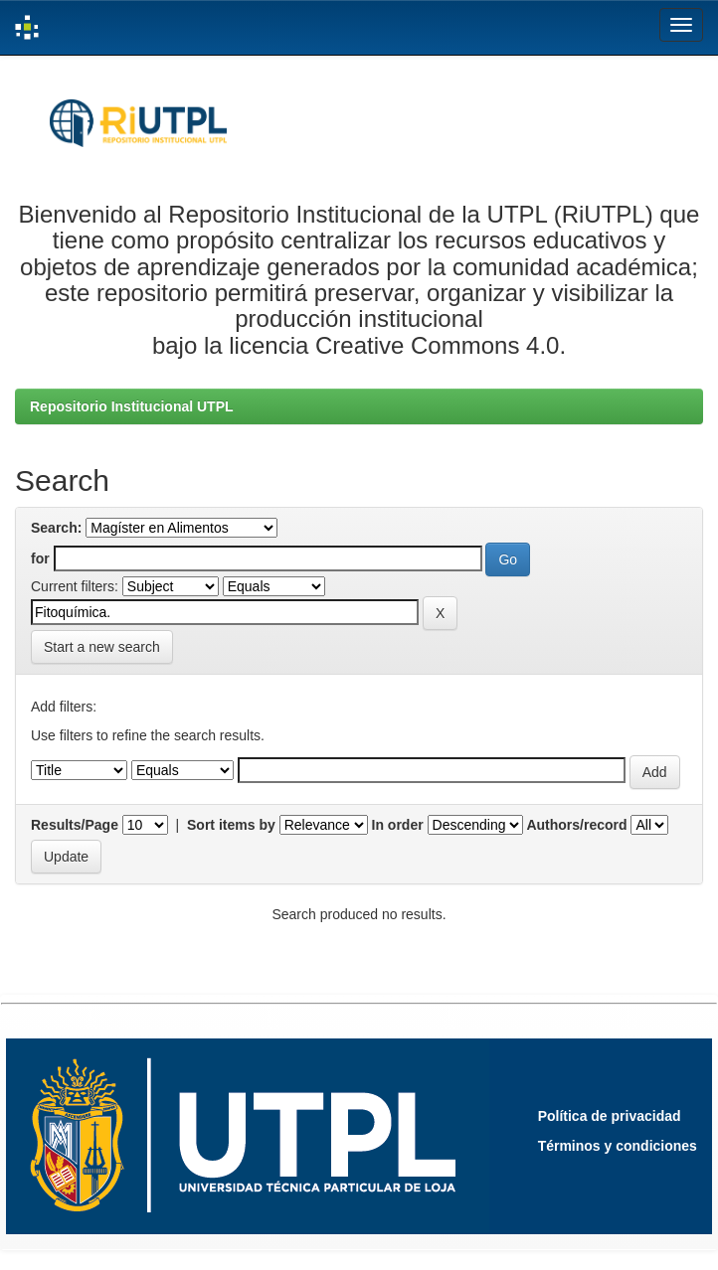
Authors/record (576, 825)
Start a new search (102, 647)
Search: (56, 528)
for (40, 558)
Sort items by (231, 825)
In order (398, 825)
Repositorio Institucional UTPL (132, 406)
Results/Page (74, 825)
